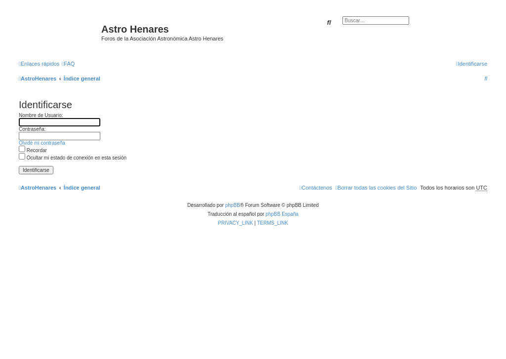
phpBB (232, 205)
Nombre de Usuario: (41, 115)
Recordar (33, 150)
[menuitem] (68, 64)
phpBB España (281, 214)
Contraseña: (32, 129)
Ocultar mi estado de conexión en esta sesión (72, 157)
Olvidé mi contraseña (42, 143)
